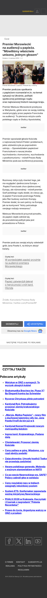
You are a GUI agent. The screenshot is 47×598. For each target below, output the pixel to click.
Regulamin (23, 570)
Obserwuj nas (22, 331)
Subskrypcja (35, 562)
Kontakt (20, 562)
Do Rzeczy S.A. (17, 576)
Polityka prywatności (29, 566)
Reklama (10, 566)
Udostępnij (36, 324)
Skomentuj (12, 324)
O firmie (9, 562)
